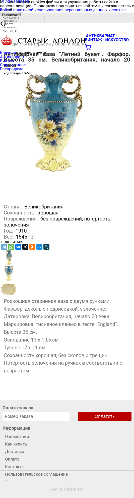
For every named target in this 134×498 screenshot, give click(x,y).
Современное (13, 65)
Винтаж (7, 61)
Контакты (10, 30)
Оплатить (105, 416)
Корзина (8, 52)
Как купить (11, 17)
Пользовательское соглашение (36, 474)
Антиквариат (12, 56)
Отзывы (9, 27)
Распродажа (11, 69)
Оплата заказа (18, 407)
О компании (12, 14)
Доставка (10, 21)
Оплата (8, 24)
